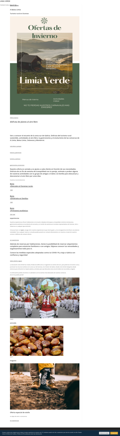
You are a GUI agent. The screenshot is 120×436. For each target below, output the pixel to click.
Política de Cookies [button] (104, 433)
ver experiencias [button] (14, 420)
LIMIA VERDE (5, 1)
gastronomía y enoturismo (17, 165)
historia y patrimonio (15, 152)
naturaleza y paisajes (15, 146)
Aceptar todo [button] (114, 433)
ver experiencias (14, 240)
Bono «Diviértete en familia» (19, 197)
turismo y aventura (15, 159)
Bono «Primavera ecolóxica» (19, 209)
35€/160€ (12, 214)
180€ (11, 190)
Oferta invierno (14, 118)
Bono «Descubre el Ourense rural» (21, 185)
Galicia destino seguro (16, 261)
